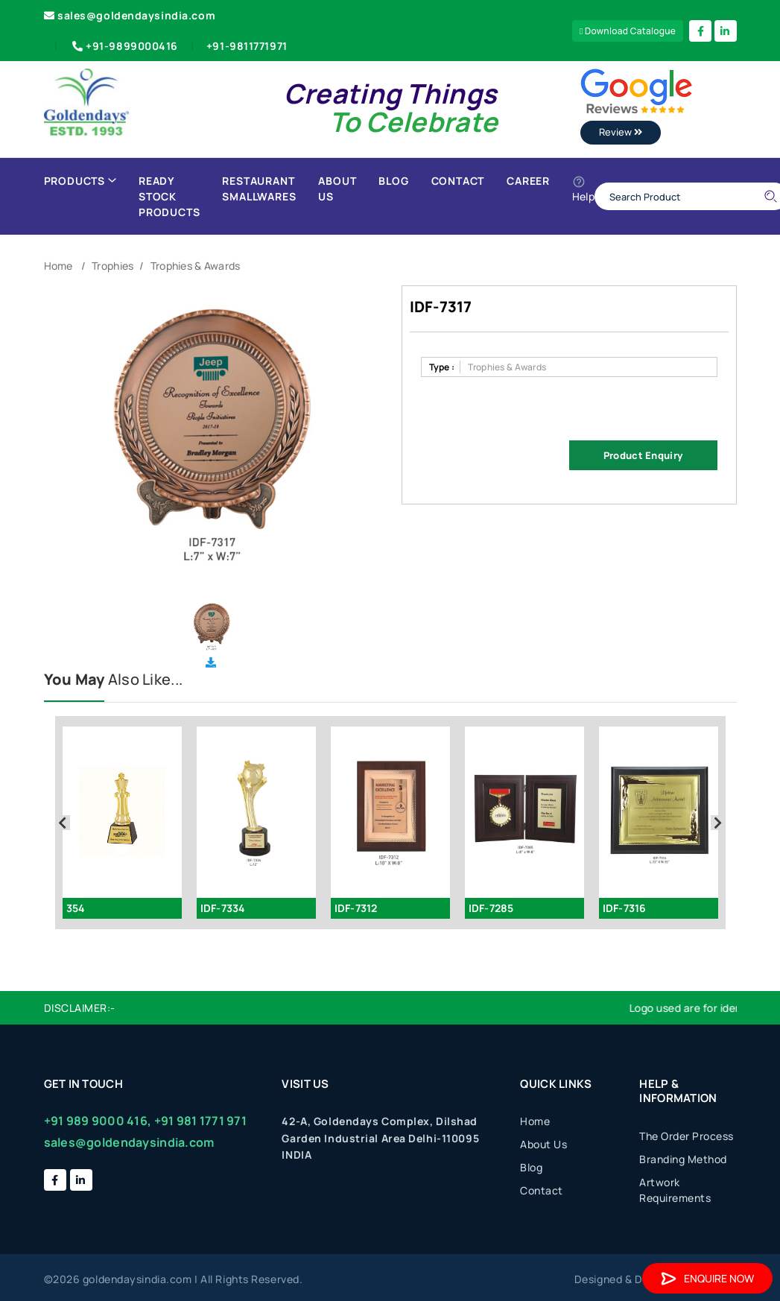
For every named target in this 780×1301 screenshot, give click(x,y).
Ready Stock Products (169, 196)
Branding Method (683, 1159)
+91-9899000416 (123, 46)
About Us (337, 188)
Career (528, 181)
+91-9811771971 (247, 46)
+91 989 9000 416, (98, 1120)
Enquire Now (707, 1278)
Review (620, 132)
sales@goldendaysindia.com (130, 15)
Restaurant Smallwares (259, 188)
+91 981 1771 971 (200, 1120)
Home (58, 266)
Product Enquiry (642, 455)
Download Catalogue (628, 31)
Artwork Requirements (675, 1190)
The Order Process (686, 1136)
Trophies (112, 266)
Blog (393, 181)
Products (80, 181)
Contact (458, 181)
